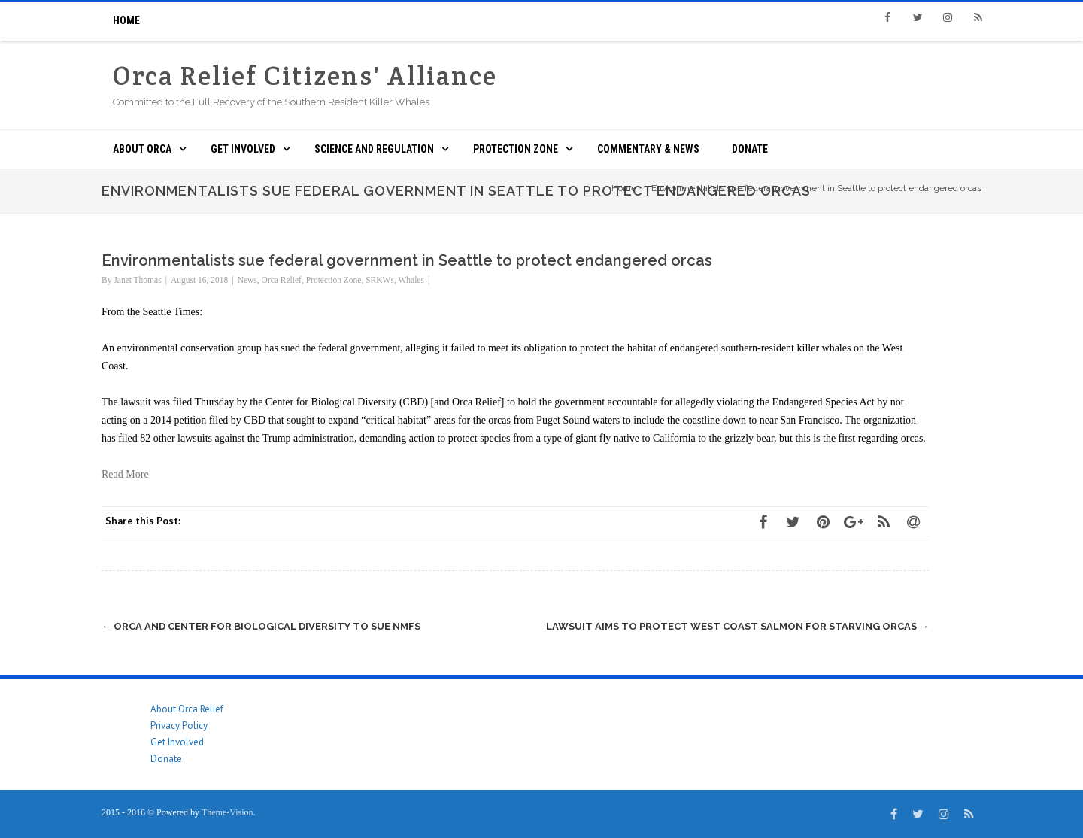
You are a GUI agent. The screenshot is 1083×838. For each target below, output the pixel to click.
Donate (750, 149)
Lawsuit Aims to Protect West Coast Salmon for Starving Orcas (737, 626)
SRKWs (380, 279)
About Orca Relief (186, 709)
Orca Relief (282, 279)
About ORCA (142, 149)
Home (126, 20)
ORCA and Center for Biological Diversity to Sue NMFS (261, 626)
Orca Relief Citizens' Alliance (305, 76)
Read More (125, 474)
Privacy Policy (179, 725)
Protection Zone (515, 149)
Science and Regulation (374, 149)
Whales (410, 279)
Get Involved (243, 149)
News (247, 279)
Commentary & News (648, 149)
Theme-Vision (227, 812)
